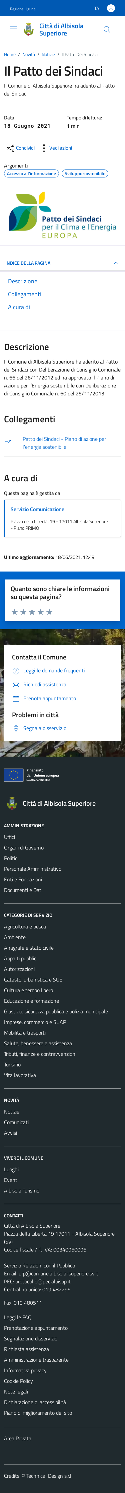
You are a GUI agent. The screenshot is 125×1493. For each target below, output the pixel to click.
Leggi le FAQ (18, 1317)
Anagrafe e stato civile (29, 948)
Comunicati (16, 1122)
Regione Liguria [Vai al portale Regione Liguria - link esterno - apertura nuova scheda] (23, 9)
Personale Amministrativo (32, 869)
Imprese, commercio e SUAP (35, 1022)
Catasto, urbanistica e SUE (33, 980)
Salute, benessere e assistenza (38, 1043)
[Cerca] (107, 29)
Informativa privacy (25, 1370)
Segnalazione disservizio (30, 1338)
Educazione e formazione (31, 1001)
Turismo (12, 1064)
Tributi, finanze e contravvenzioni (40, 1054)
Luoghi (11, 1169)
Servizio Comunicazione (37, 509)
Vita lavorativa (20, 1075)
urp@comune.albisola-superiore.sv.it (58, 1273)
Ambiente (15, 937)
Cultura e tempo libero (28, 990)
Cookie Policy (18, 1381)
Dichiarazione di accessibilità (35, 1402)
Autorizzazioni (19, 969)
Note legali (16, 1391)
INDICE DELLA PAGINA (62, 263)
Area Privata (17, 1438)
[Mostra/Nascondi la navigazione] (13, 29)
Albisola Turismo (21, 1190)
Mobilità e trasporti (25, 1033)
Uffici (9, 837)
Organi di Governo (24, 847)
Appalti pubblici (20, 958)
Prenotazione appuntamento (36, 1328)
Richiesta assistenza (26, 1349)
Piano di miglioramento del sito (38, 1413)
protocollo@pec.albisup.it (43, 1281)
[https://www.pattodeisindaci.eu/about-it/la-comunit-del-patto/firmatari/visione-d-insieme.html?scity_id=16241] (62, 443)
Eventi (11, 1180)
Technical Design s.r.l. (49, 1476)
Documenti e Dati (23, 890)
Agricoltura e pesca (25, 926)
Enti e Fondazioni (23, 879)
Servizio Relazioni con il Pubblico (39, 1265)
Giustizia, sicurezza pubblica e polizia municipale (56, 1011)
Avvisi (10, 1133)
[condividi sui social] (20, 148)
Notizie (11, 1112)
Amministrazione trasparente (36, 1360)
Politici (11, 858)
